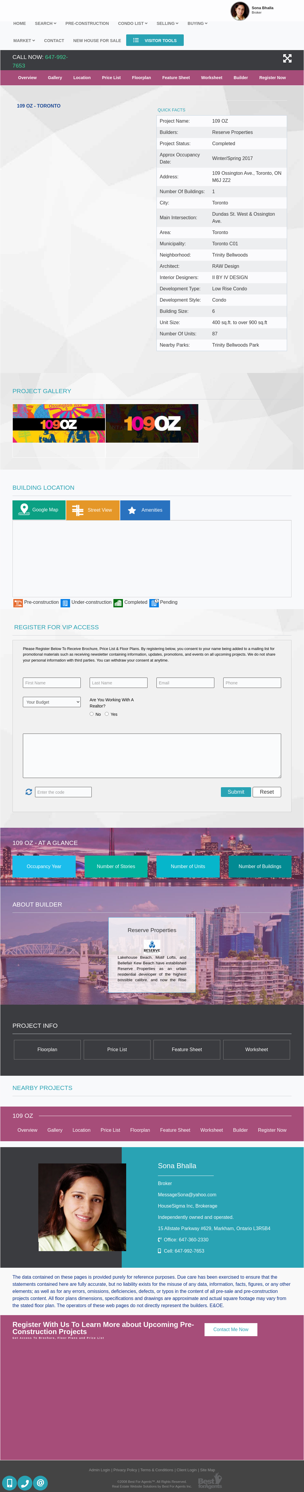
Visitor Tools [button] (155, 40)
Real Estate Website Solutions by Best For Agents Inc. (152, 1486)
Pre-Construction (87, 23)
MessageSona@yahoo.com (187, 1194)
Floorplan (141, 77)
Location (82, 77)
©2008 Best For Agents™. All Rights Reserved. (152, 1481)
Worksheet (211, 77)
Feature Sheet (176, 77)
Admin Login (99, 1470)
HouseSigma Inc (187, 1205)
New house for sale (97, 40)
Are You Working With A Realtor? (112, 702)
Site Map (207, 1470)
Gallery (55, 77)
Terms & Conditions (156, 1470)
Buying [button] (198, 23)
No (98, 714)
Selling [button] (168, 23)
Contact (54, 40)
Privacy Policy (125, 1470)
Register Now (272, 77)
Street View (90, 510)
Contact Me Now (230, 1329)
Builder (241, 77)
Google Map (36, 510)
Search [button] (45, 23)
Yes (114, 714)
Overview (27, 77)
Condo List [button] (133, 23)
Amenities (143, 510)
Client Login (187, 1470)
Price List (111, 77)
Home (19, 23)
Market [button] (24, 40)
